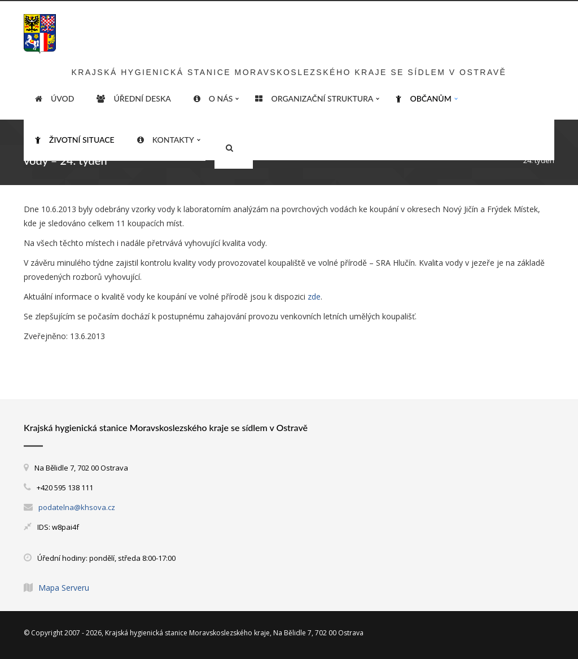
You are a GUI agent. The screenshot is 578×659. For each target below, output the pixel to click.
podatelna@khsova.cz (76, 507)
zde (314, 296)
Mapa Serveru (63, 587)
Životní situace (75, 140)
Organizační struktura (314, 99)
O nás (213, 99)
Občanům (423, 99)
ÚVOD (54, 99)
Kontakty (165, 140)
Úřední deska (133, 99)
